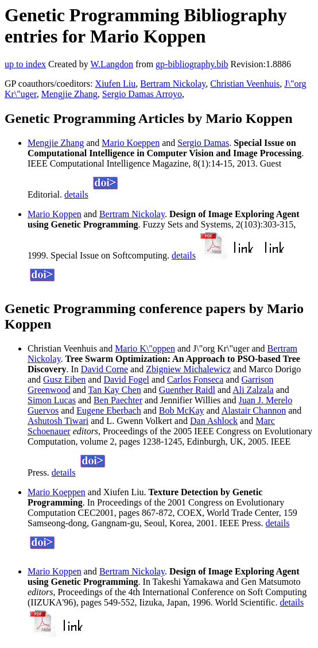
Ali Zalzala (253, 390)
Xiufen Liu (115, 83)
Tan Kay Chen (114, 390)
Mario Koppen (55, 214)
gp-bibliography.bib (192, 64)
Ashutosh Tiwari (58, 421)
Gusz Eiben (64, 379)
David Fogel (126, 379)
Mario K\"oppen (145, 348)
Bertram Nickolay (172, 83)
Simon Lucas (52, 400)
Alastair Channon (254, 410)
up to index (25, 64)
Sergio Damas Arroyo (142, 94)
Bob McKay (181, 410)
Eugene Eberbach (108, 410)
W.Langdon (111, 64)
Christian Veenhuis (245, 83)
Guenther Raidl (187, 390)
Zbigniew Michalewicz (188, 369)
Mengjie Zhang (69, 94)
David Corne (104, 369)
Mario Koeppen (131, 143)
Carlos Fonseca (195, 379)
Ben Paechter (118, 400)
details (76, 194)
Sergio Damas (203, 143)
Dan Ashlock (214, 421)
